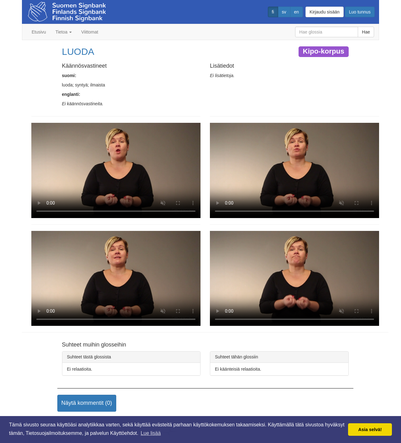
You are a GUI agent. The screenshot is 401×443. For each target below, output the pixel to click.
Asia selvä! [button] (370, 429)
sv (284, 11)
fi (273, 11)
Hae (366, 31)
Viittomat (89, 31)
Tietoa (63, 31)
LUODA (78, 51)
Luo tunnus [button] (360, 11)
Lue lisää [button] (151, 433)
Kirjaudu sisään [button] (325, 11)
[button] (86, 403)
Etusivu (39, 31)
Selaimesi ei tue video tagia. (115, 170)
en (296, 11)
